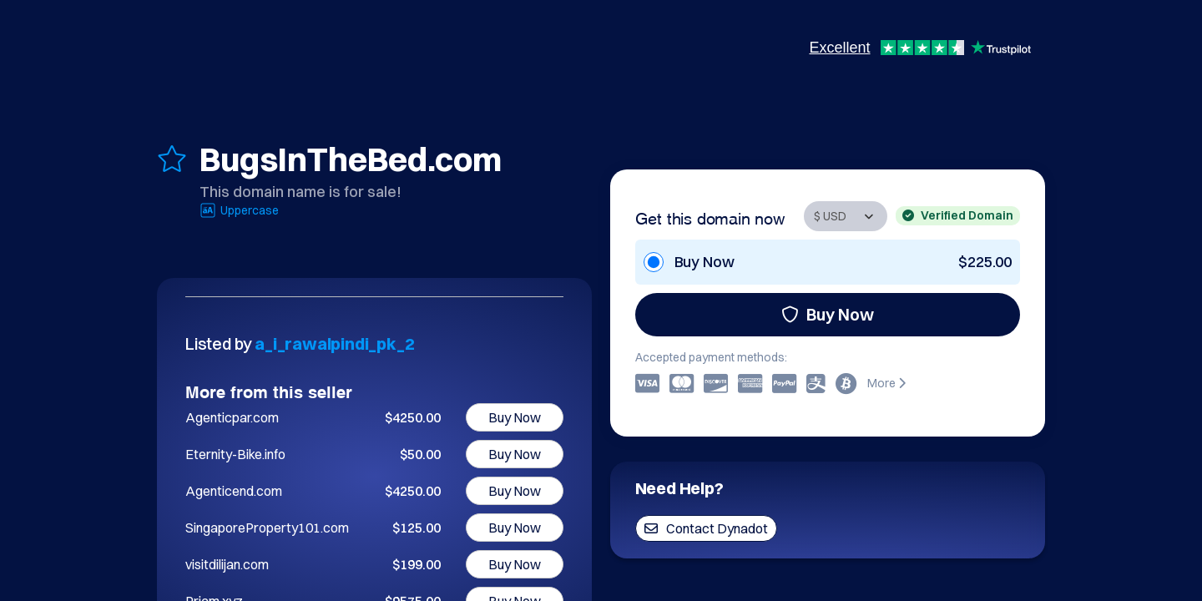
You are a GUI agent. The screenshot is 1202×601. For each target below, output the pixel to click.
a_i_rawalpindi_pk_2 (334, 343)
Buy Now (827, 314)
